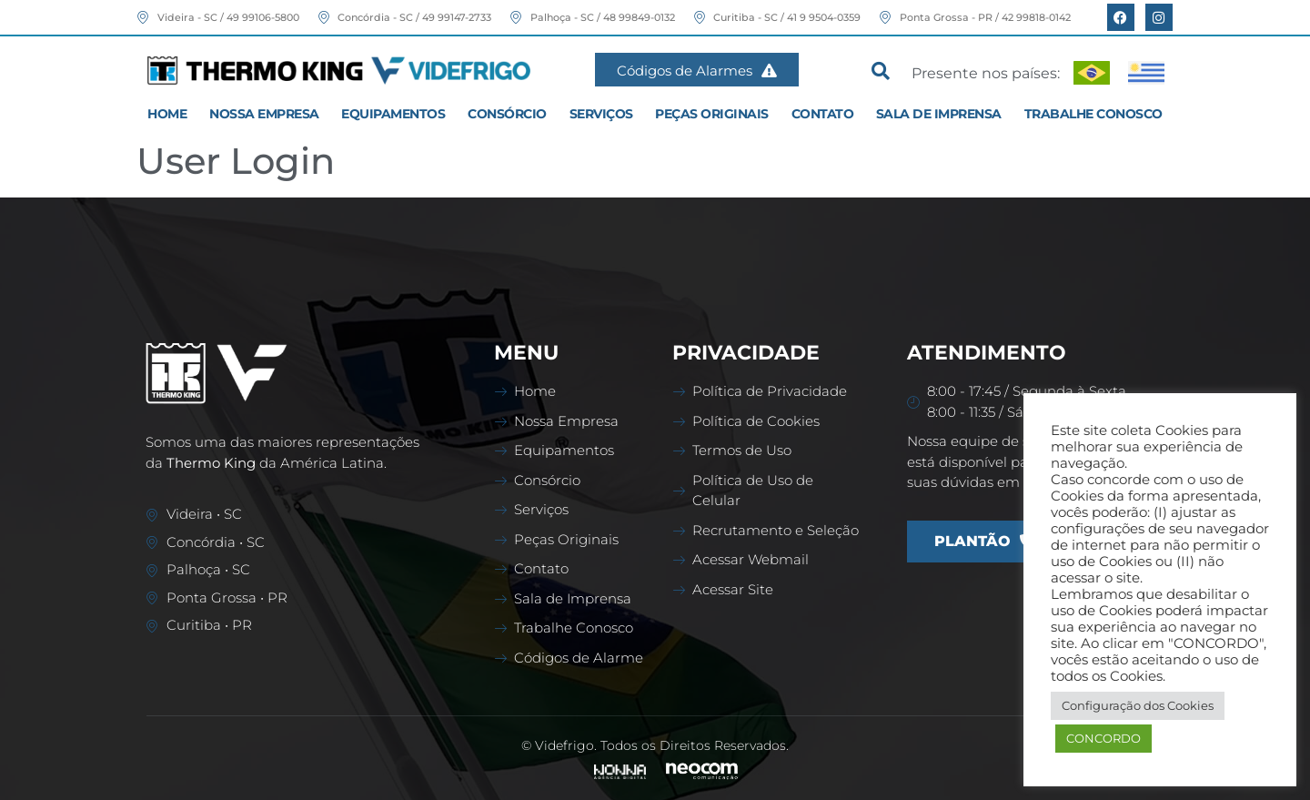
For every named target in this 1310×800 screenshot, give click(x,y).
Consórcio (507, 114)
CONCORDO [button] (1103, 738)
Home (166, 114)
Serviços (601, 114)
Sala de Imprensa (939, 114)
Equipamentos (393, 114)
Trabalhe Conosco (1093, 114)
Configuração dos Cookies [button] (1138, 705)
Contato (822, 114)
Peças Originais (712, 114)
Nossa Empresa (264, 114)
